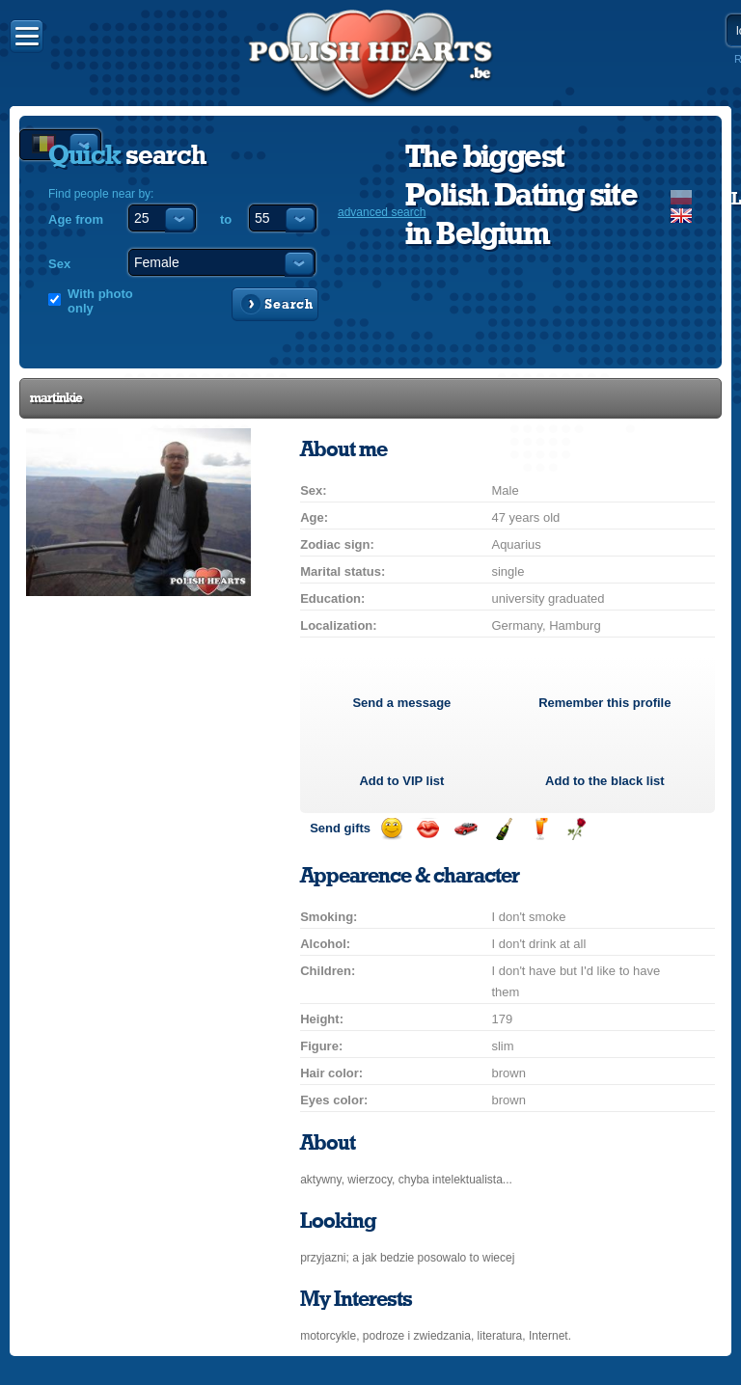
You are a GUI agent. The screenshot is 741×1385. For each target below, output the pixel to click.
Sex (59, 264)
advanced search (381, 212)
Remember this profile (604, 702)
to (226, 219)
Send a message (401, 702)
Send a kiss (428, 829)
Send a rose (576, 829)
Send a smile (391, 829)
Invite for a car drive (465, 829)
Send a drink (540, 829)
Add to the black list (605, 781)
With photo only (100, 300)
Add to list (401, 781)
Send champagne (503, 829)
